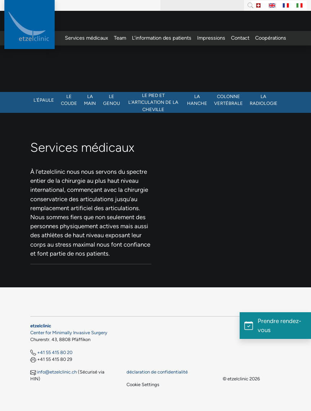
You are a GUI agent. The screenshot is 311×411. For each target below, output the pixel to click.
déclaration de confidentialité (157, 372)
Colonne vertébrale (228, 100)
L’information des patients (161, 38)
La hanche (197, 100)
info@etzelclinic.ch (57, 372)
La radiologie (263, 100)
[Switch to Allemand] (258, 5)
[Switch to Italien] (299, 5)
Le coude (69, 100)
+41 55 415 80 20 (54, 352)
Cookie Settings (142, 384)
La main (90, 100)
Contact (240, 38)
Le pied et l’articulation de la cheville (153, 102)
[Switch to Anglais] (272, 5)
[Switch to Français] (286, 5)
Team (120, 38)
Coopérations (270, 38)
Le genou (111, 100)
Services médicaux (86, 38)
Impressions (211, 38)
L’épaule (44, 100)
